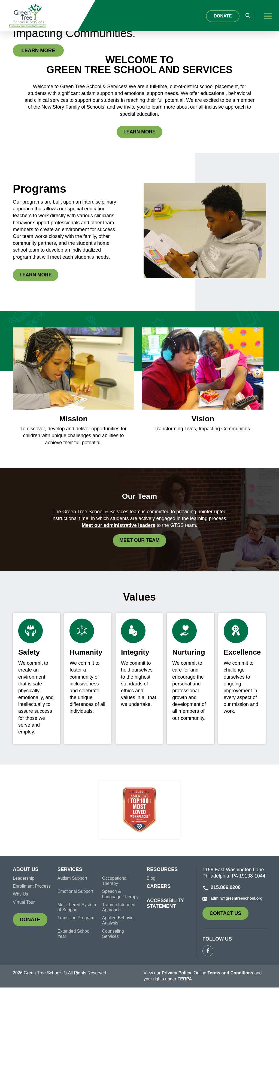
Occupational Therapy (114, 979)
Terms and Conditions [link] (230, 1071)
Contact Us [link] (229, 1013)
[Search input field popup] (250, 16)
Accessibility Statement (165, 1001)
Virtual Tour (24, 1000)
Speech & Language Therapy (120, 992)
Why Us (20, 992)
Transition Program (75, 1015)
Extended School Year (73, 1032)
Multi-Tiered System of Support (76, 1005)
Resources (162, 968)
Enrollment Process (32, 984)
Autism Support (72, 976)
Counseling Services (113, 1032)
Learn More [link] (42, 98)
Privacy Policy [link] (176, 1071)
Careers (159, 984)
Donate (226, 16)
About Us (25, 968)
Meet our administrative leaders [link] (118, 623)
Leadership (23, 976)
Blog (151, 976)
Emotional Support (75, 989)
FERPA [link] (185, 1077)
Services (69, 968)
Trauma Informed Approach (118, 1005)
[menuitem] (35, 969)
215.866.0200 (221, 986)
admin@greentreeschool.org (232, 997)
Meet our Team (143, 639)
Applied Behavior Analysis (118, 1018)
